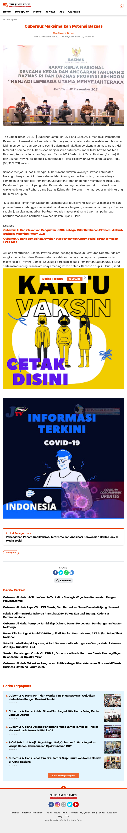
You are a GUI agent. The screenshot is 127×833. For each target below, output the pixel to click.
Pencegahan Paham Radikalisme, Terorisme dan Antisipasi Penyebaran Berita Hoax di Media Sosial (62, 538)
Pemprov (11, 552)
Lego (60, 816)
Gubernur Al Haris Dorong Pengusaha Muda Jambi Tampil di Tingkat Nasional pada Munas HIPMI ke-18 (53, 728)
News (57, 812)
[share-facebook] (55, 572)
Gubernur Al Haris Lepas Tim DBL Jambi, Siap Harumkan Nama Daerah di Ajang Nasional (55, 759)
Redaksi (14, 812)
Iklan (64, 812)
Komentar (63, 580)
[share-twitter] (60, 572)
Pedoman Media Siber (32, 812)
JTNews (50, 11)
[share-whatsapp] (66, 572)
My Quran (85, 812)
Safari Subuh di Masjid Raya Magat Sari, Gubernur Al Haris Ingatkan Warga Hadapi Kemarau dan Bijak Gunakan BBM (52, 744)
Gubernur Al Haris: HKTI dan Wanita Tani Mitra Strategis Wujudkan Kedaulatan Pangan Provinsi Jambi (52, 697)
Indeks (37, 11)
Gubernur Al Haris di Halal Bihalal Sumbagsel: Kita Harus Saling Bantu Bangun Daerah (54, 713)
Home (7, 11)
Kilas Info (112, 812)
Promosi (73, 812)
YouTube (78, 806)
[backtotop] (63, 789)
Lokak (102, 812)
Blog (94, 812)
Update (74, 279)
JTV (61, 11)
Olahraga (74, 11)
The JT (48, 812)
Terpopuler (22, 11)
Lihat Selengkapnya (63, 775)
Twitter (71, 806)
